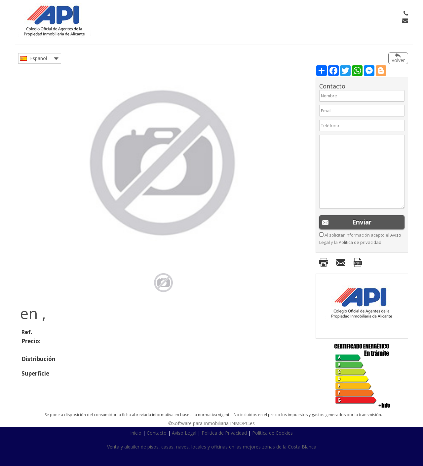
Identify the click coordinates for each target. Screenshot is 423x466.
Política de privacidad (360, 242)
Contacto (157, 433)
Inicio (135, 433)
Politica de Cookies (272, 433)
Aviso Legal (184, 433)
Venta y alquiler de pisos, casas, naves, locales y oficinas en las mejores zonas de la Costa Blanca (211, 447)
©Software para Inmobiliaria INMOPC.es (211, 423)
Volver (398, 60)
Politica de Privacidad (224, 433)
